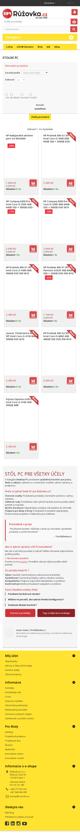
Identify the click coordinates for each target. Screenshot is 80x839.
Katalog (9, 731)
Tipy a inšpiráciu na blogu (56, 613)
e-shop (9, 46)
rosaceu (23, 561)
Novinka (24, 97)
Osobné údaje (12, 669)
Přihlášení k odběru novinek (19, 816)
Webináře (10, 749)
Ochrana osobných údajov (18, 714)
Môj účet (11, 656)
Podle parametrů (40, 116)
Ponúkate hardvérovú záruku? (24, 593)
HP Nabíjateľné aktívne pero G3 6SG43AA (19, 137)
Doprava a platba (14, 700)
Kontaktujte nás (13, 692)
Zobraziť (9, 79)
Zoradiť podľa (12, 72)
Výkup (57, 46)
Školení (8, 745)
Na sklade (15, 97)
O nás (8, 696)
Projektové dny (12, 740)
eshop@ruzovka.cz (20, 796)
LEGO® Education (25, 46)
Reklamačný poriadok (16, 709)
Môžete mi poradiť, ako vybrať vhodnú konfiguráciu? (36, 599)
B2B (48, 46)
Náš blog (9, 812)
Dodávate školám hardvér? (22, 604)
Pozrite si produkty (20, 613)
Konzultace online (14, 753)
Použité (33, 97)
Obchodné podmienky (16, 705)
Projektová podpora (15, 736)
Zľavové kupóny (13, 674)
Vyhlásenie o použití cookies (19, 718)
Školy (40, 46)
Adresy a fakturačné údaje (18, 665)
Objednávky (11, 661)
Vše (7, 97)
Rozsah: (40, 104)
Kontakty (9, 687)
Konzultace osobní (14, 758)
